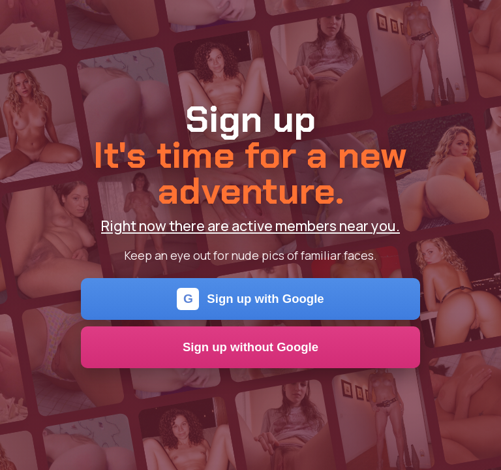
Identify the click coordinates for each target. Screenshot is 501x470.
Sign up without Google (250, 347)
